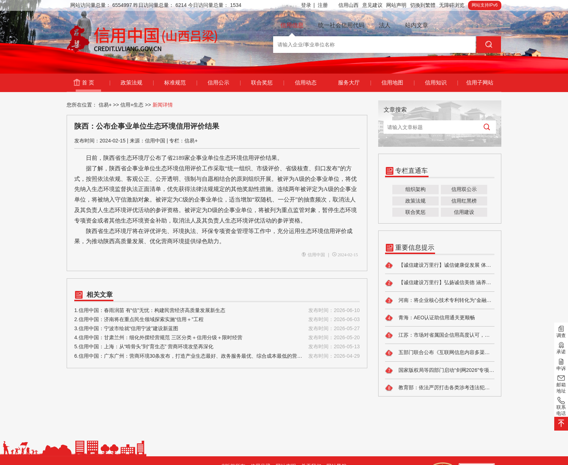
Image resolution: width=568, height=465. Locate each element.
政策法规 (137, 83)
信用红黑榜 (464, 201)
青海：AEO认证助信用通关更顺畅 (430, 318)
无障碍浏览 (451, 5)
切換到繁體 (422, 5)
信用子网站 (479, 82)
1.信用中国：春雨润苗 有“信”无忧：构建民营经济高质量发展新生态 (217, 310)
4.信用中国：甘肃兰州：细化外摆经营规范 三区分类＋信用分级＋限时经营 (217, 337)
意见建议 (372, 5)
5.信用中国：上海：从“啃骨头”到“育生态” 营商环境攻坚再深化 (217, 346)
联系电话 (561, 406)
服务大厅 (354, 83)
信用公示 (224, 83)
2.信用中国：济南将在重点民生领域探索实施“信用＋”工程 (217, 319)
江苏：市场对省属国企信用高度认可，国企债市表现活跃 (439, 335)
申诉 (561, 364)
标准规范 (180, 83)
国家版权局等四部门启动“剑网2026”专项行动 (439, 370)
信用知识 (441, 83)
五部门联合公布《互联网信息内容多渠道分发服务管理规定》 (439, 353)
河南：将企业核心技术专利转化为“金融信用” (439, 300)
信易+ (105, 105)
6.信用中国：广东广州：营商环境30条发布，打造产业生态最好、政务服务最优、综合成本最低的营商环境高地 (217, 356)
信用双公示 (464, 189)
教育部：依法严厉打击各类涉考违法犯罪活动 (439, 388)
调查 (561, 331)
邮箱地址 (561, 384)
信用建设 (464, 212)
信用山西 (348, 5)
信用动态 (306, 82)
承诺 (561, 347)
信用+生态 (131, 105)
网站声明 (396, 5)
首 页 (96, 83)
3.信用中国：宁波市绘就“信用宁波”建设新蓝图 (217, 328)
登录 (308, 5)
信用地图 (397, 83)
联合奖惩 (267, 83)
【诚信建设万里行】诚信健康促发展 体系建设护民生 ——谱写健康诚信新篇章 (439, 265)
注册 (323, 5)
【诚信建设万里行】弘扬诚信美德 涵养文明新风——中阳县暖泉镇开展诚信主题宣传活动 (439, 283)
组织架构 (415, 189)
